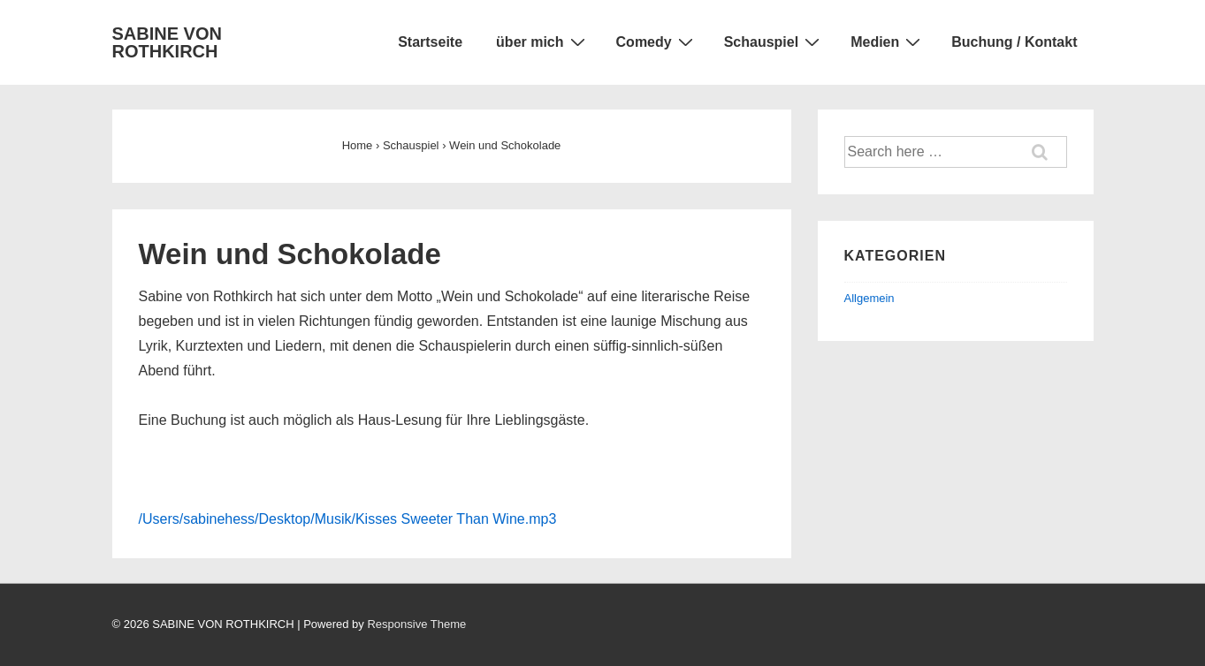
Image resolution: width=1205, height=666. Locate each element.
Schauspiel (774, 41)
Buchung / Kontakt (1014, 41)
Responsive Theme (416, 624)
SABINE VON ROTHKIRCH (167, 42)
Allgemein (869, 298)
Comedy (657, 41)
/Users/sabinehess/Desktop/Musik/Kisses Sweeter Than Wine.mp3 (348, 518)
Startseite (430, 41)
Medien (887, 41)
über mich (542, 41)
